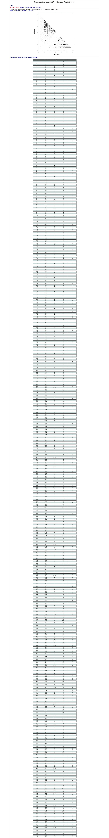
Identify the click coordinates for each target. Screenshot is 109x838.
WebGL (22, 7)
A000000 (18, 10)
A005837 (12, 10)
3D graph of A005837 (15, 7)
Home (11, 5)
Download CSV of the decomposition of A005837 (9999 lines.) (24, 57)
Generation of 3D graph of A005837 (33, 7)
